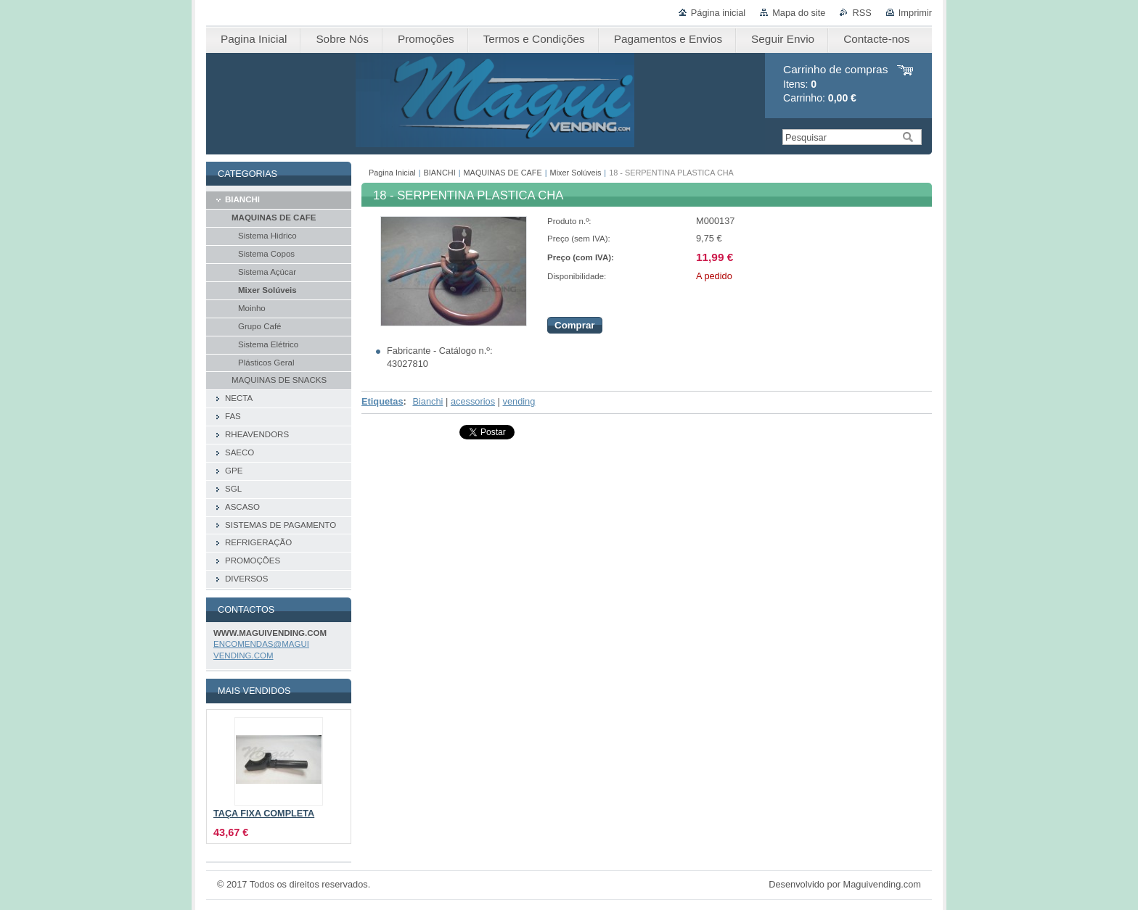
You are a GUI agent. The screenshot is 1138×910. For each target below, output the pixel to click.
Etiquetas (382, 401)
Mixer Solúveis (576, 172)
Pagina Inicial (392, 172)
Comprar (574, 325)
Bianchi (427, 401)
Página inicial (718, 12)
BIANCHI (440, 172)
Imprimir (915, 12)
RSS (861, 12)
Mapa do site (798, 12)
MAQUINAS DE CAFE (503, 172)
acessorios (473, 401)
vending (519, 401)
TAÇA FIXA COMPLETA (263, 813)
